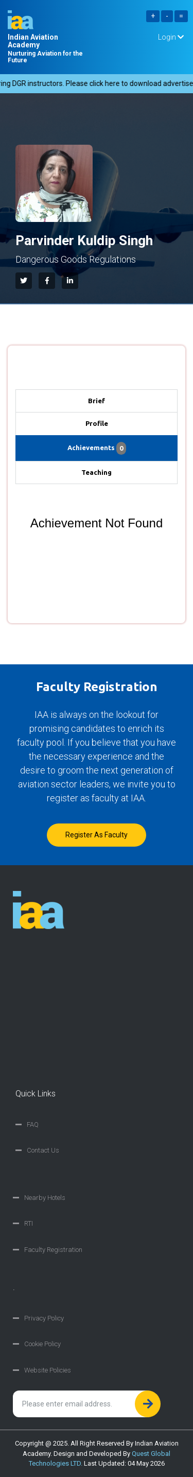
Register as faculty (96, 835)
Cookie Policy (42, 1344)
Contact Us (43, 1150)
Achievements (96, 448)
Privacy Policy (44, 1318)
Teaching (96, 472)
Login (171, 37)
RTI (28, 1223)
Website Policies (47, 1370)
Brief (96, 400)
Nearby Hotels (44, 1197)
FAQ (33, 1124)
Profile (96, 423)
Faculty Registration (53, 1249)
